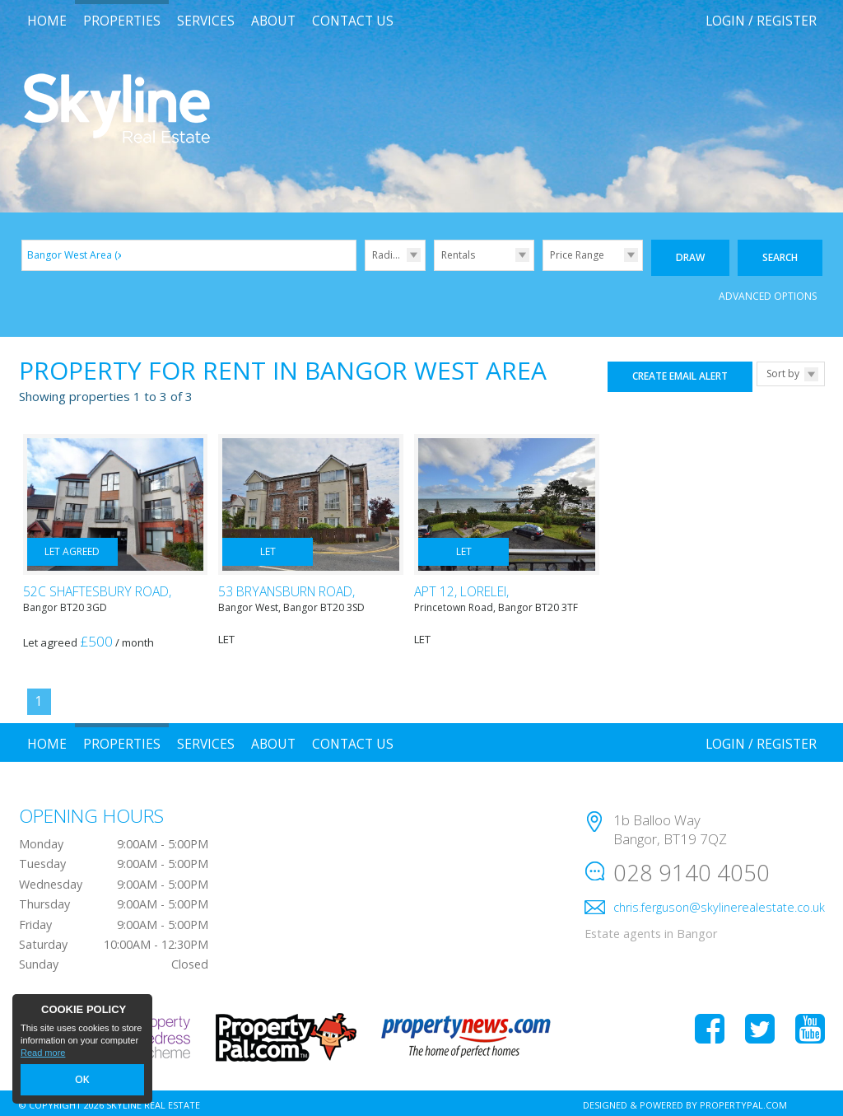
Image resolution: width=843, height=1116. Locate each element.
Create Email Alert (680, 373)
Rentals (458, 255)
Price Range (577, 255)
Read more (43, 1055)
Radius (387, 255)
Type (434, 269)
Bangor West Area (76, 255)
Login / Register (761, 21)
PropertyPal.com (743, 1101)
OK (82, 1081)
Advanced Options (768, 293)
